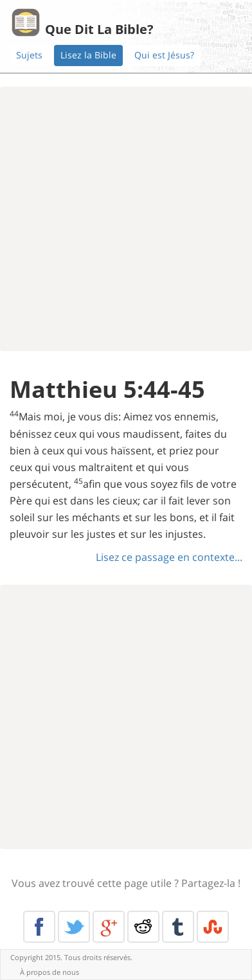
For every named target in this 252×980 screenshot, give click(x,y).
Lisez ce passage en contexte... (169, 557)
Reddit (143, 927)
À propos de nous (49, 972)
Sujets (29, 55)
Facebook (39, 927)
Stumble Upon (213, 927)
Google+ (109, 927)
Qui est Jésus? (164, 55)
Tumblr (178, 927)
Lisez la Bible (88, 55)
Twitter (74, 927)
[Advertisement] (126, 219)
